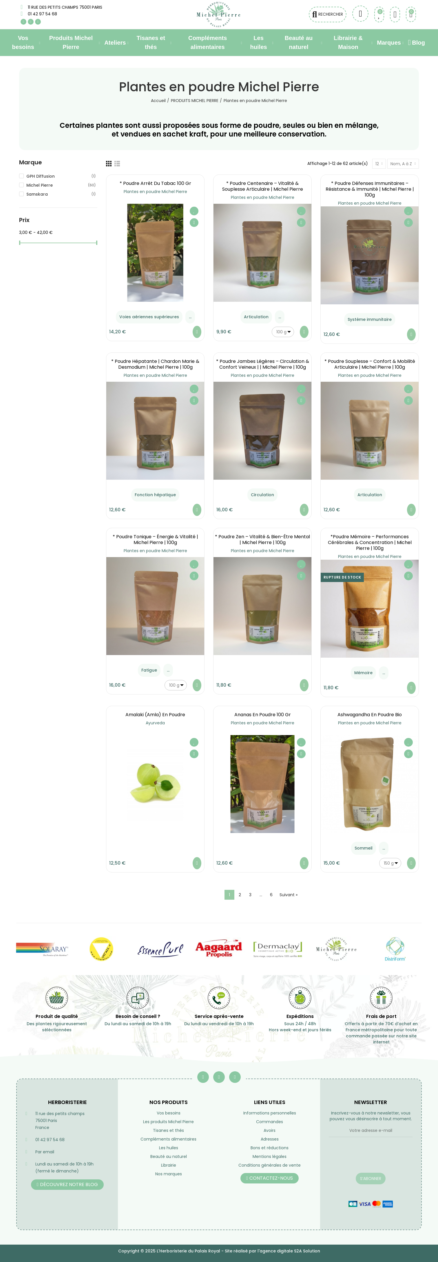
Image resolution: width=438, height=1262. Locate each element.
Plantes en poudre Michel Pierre (155, 191)
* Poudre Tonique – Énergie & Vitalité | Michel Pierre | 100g (155, 539)
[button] (67, 1184)
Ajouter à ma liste (194, 211)
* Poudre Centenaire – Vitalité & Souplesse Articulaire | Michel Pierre (262, 186)
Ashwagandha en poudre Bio (369, 714)
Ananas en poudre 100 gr (262, 714)
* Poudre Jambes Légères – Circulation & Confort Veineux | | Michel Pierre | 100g (262, 364)
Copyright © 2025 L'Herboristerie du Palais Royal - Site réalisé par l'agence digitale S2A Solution (219, 1251)
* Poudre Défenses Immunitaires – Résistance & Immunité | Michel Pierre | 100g (370, 189)
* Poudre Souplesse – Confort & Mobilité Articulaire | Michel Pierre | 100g (369, 364)
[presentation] (371, 1158)
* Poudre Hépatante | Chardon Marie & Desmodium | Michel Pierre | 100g (155, 364)
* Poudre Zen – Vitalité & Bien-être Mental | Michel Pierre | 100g (262, 539)
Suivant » (289, 895)
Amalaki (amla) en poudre (155, 714)
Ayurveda (155, 723)
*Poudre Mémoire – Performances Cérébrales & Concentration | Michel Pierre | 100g (370, 542)
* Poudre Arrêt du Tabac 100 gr (155, 183)
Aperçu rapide (194, 222)
